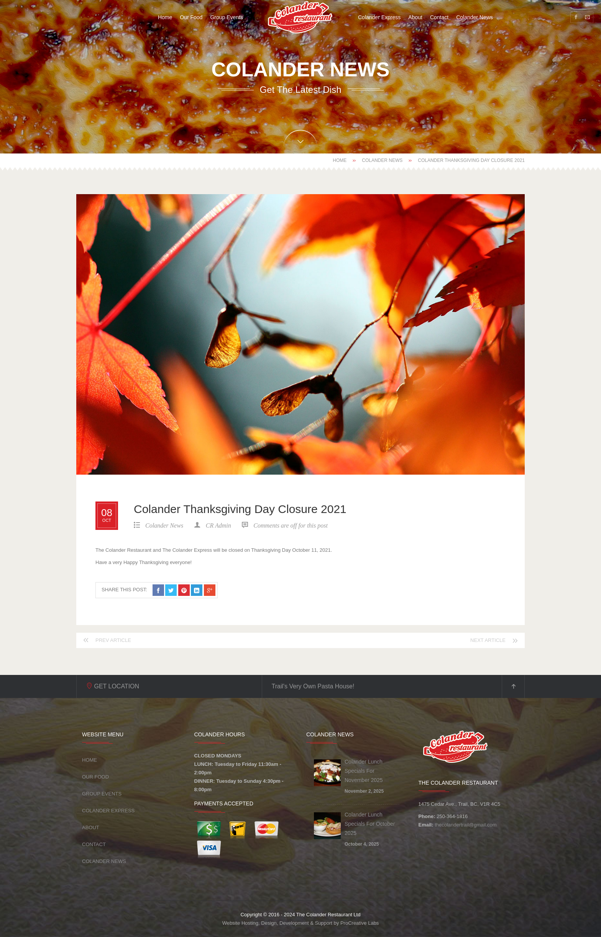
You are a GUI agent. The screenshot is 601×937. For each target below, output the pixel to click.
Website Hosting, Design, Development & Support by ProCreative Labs (300, 923)
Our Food (95, 777)
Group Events (102, 794)
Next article (488, 640)
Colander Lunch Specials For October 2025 (370, 824)
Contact (94, 844)
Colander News (382, 160)
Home (339, 160)
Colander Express (108, 810)
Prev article (113, 640)
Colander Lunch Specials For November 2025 (364, 771)
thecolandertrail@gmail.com (465, 825)
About (90, 827)
